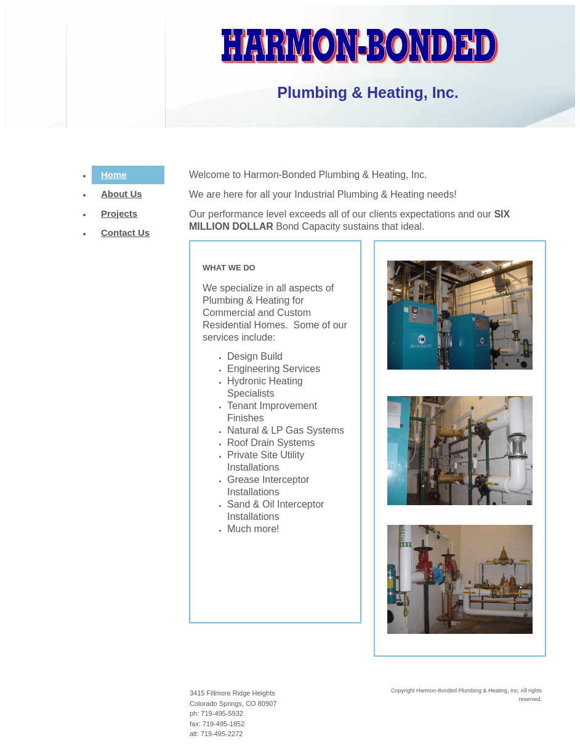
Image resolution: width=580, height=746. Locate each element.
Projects (119, 213)
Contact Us (125, 232)
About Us (121, 194)
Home (114, 174)
